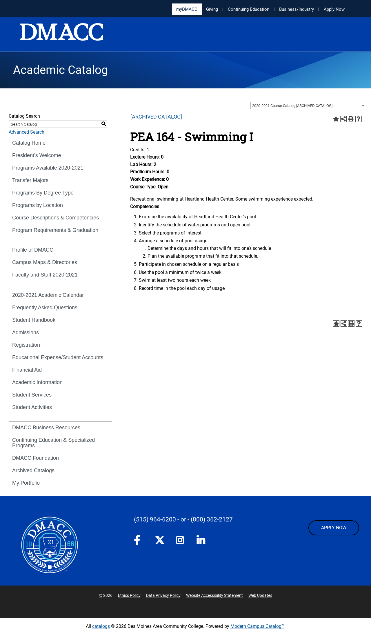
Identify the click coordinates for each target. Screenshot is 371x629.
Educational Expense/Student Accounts (57, 357)
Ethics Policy (129, 595)
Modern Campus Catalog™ (257, 626)
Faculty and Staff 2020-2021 (45, 275)
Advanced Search (26, 132)
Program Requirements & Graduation (55, 230)
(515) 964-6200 (155, 519)
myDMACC (186, 9)
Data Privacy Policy (163, 595)
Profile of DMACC (32, 250)
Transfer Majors (30, 180)
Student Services (32, 395)
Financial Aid (27, 370)
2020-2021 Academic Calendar (48, 295)
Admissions (25, 332)
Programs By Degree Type (43, 193)
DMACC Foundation (35, 458)
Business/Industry (296, 9)
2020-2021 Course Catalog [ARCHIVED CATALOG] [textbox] (292, 105)
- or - (183, 519)
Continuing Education (248, 9)
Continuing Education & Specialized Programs (53, 442)
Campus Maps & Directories (44, 262)
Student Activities (32, 407)
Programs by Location (37, 205)
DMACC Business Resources (46, 427)
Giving (212, 9)
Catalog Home (29, 143)
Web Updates (260, 595)
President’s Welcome (36, 155)
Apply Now (334, 9)
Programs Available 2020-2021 (47, 168)
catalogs (101, 626)
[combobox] (308, 105)
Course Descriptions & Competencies (55, 218)
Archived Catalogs (33, 470)
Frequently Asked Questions (44, 307)
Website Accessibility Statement (214, 595)
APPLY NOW (333, 527)
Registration (26, 345)
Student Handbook (33, 320)
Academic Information (37, 382)
